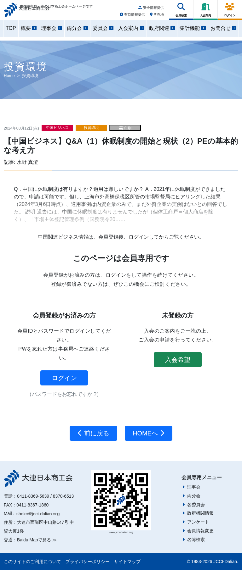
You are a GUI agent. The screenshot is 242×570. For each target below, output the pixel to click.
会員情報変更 (200, 530)
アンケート (198, 521)
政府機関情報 (200, 513)
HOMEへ (148, 433)
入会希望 (177, 359)
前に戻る (93, 433)
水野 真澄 (27, 162)
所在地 (157, 17)
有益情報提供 (132, 17)
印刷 (125, 128)
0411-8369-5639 (33, 496)
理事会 (193, 487)
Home (9, 75)
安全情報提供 (151, 10)
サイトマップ (127, 561)
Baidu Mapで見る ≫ (37, 539)
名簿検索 (196, 539)
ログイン (64, 377)
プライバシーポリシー (88, 561)
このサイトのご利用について (32, 561)
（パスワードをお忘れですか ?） (64, 394)
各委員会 (196, 504)
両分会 (193, 495)
